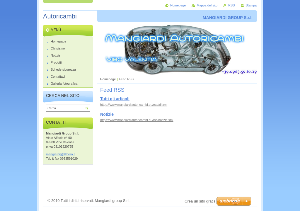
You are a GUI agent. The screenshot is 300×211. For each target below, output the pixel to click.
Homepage (108, 79)
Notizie (107, 114)
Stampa (251, 5)
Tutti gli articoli (114, 98)
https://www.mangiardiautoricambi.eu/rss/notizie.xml (136, 120)
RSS (231, 5)
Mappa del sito (207, 5)
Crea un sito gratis (200, 201)
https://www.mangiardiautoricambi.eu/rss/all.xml (133, 104)
